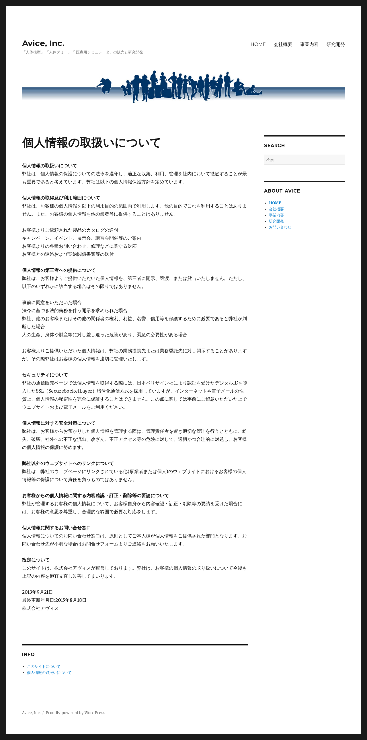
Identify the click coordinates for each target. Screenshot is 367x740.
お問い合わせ (280, 227)
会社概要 (283, 44)
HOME (258, 44)
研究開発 (336, 44)
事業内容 (309, 44)
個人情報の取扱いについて (49, 672)
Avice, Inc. (43, 43)
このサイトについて (43, 666)
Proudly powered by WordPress (75, 712)
